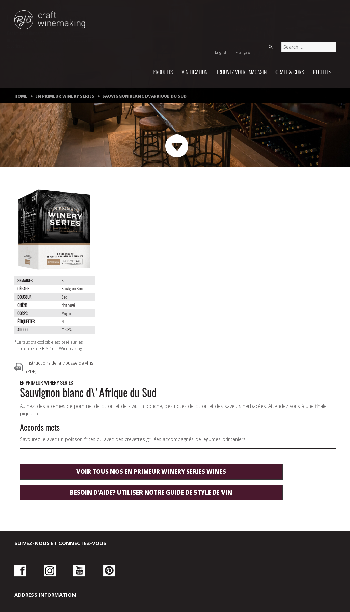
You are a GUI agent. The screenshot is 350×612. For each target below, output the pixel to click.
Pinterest (90, 450)
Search (329, 11)
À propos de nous (176, 567)
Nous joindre (78, 558)
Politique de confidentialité (158, 558)
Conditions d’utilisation (256, 558)
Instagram (44, 450)
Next (177, 146)
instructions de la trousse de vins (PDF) (59, 367)
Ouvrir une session (273, 452)
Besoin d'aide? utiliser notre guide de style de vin (200, 316)
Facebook (20, 450)
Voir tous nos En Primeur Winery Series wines (200, 291)
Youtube (66, 450)
